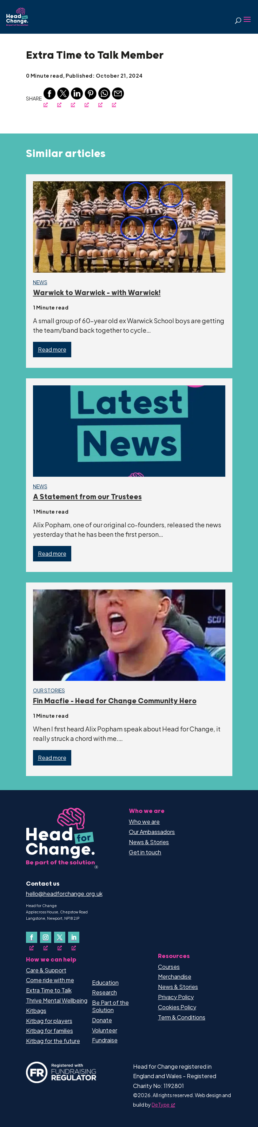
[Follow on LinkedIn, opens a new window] (73, 937)
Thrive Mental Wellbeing (56, 1000)
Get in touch (145, 852)
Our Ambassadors (152, 831)
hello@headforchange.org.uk (64, 893)
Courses (169, 966)
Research (104, 992)
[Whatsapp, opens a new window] (104, 97)
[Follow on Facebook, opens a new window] (31, 937)
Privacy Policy (176, 997)
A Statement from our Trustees (87, 497)
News (40, 282)
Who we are (144, 821)
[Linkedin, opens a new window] (77, 97)
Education (105, 982)
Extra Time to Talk (49, 990)
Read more (52, 349)
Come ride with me (50, 980)
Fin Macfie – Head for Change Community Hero (115, 701)
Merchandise (174, 976)
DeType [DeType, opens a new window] (163, 1104)
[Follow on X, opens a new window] (59, 937)
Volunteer (104, 1030)
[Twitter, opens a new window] (63, 97)
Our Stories (49, 690)
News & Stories (149, 842)
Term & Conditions (181, 1017)
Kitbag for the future (53, 1040)
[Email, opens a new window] (118, 97)
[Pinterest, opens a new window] (91, 97)
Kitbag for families (49, 1030)
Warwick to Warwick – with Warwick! (97, 293)
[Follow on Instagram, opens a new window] (45, 937)
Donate (102, 1020)
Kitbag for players (49, 1020)
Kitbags (36, 1010)
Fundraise (105, 1040)
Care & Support (46, 970)
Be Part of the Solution (110, 1006)
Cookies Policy (177, 1007)
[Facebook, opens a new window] (49, 97)
